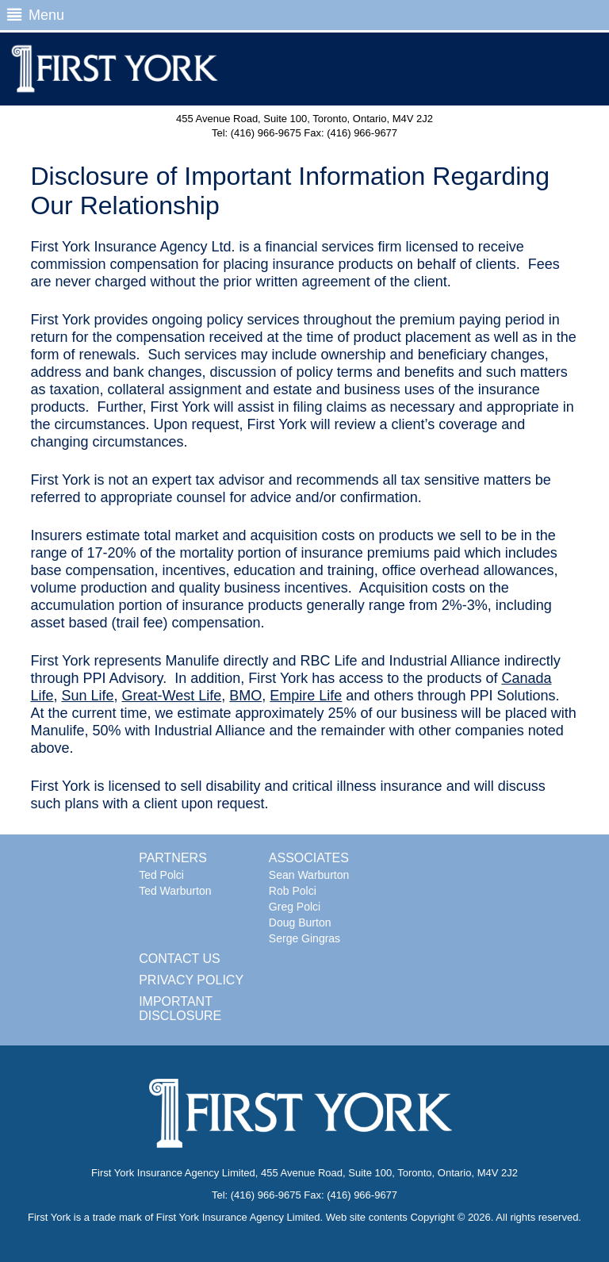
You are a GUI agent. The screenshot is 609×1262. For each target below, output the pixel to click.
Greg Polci (294, 906)
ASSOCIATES (309, 858)
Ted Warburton (175, 890)
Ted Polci (161, 875)
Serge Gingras (304, 938)
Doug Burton (300, 922)
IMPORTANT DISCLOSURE (180, 1008)
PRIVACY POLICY (191, 980)
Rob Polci (292, 890)
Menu (35, 14)
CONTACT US (179, 958)
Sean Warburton (309, 875)
